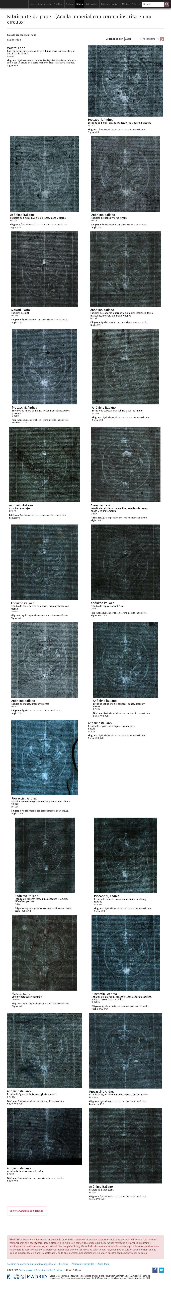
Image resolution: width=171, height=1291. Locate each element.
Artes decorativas (110, 4)
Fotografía (137, 4)
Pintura (69, 4)
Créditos (63, 1264)
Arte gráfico (92, 4)
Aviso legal (104, 1264)
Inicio (32, 4)
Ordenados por (114, 39)
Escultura (58, 4)
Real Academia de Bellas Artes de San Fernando (40, 1270)
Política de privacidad (82, 1264)
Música (125, 4)
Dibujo (79, 4)
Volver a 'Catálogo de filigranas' (26, 1210)
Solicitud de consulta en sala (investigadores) (31, 1264)
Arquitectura (44, 4)
